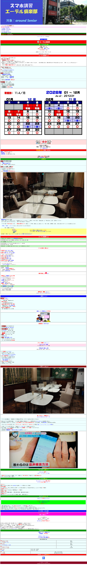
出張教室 (2, 550)
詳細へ (4, 298)
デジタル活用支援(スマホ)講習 (6, 544)
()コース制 (4, 541)
